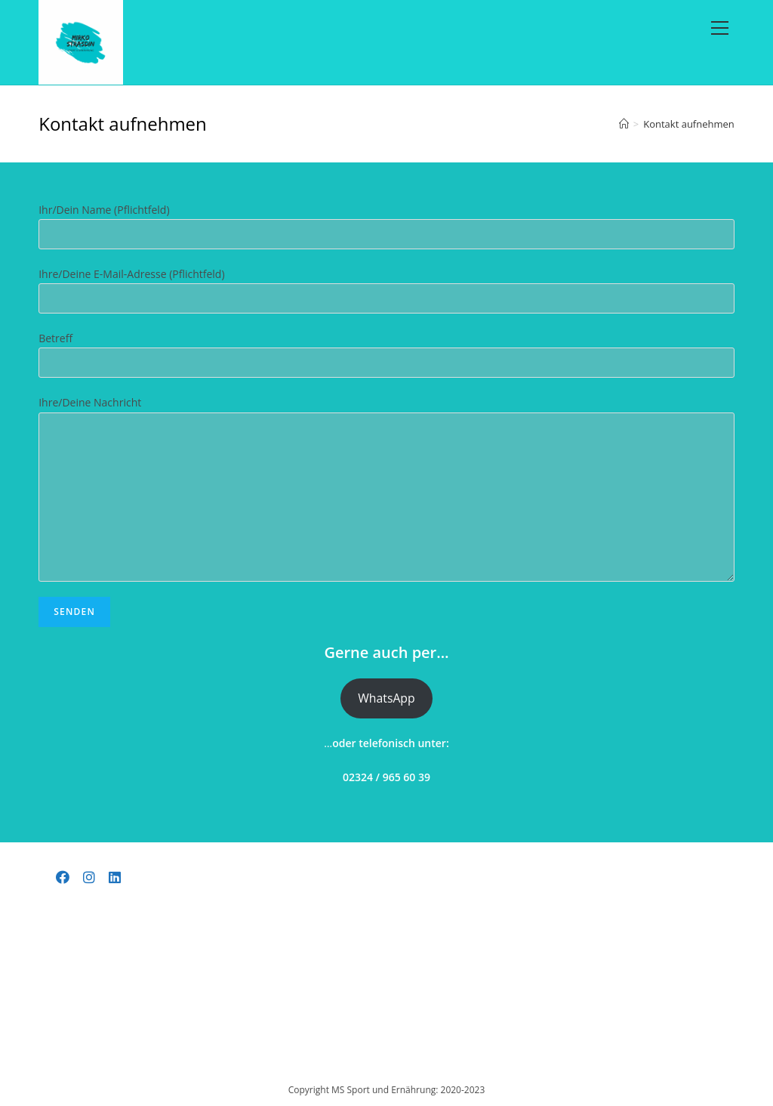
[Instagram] (89, 877)
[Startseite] (624, 127)
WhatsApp (386, 701)
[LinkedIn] (115, 877)
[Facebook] (63, 877)
